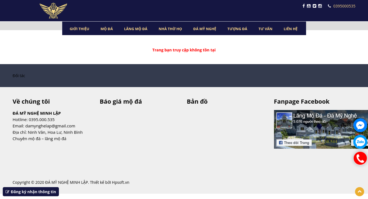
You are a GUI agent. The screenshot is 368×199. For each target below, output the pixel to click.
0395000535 (341, 6)
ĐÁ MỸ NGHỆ (204, 28)
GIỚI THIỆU (79, 28)
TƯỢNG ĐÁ (237, 28)
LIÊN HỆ (290, 28)
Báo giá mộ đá (121, 101)
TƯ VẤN (265, 28)
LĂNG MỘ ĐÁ (135, 28)
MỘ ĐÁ (107, 28)
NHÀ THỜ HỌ (170, 28)
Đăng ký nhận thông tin (31, 191)
